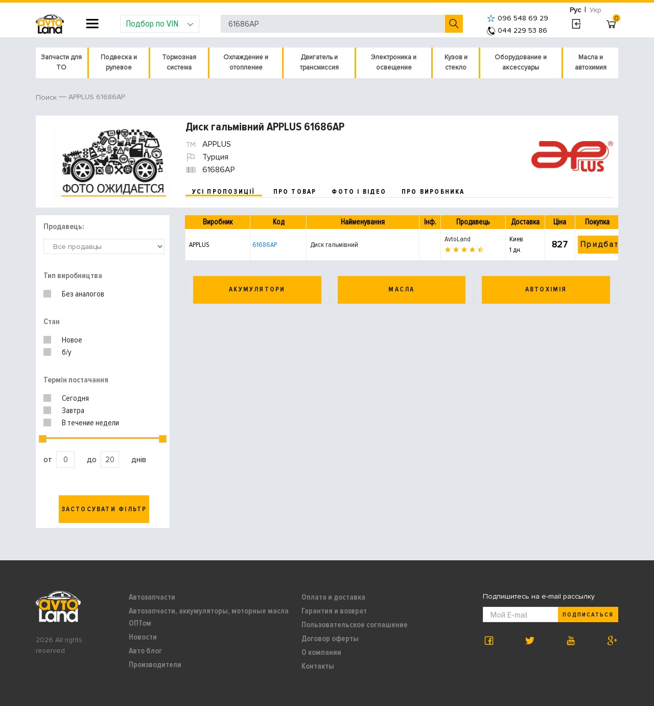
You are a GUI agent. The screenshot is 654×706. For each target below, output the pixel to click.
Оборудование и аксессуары (521, 62)
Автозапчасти (152, 597)
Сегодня (75, 398)
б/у (67, 352)
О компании (321, 652)
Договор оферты (330, 638)
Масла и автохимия (590, 62)
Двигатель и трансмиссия (319, 62)
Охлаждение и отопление (245, 62)
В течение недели (90, 423)
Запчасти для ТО (61, 62)
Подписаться (588, 615)
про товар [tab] (295, 192)
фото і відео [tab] (359, 192)
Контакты (317, 666)
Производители (155, 664)
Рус (575, 10)
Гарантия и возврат (334, 611)
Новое (72, 340)
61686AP (264, 244)
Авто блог (145, 650)
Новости (143, 637)
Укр (595, 10)
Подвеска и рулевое (119, 62)
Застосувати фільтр (104, 509)
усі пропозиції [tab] (223, 192)
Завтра (73, 410)
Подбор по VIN (160, 23)
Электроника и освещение (393, 62)
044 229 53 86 (517, 30)
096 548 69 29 (517, 18)
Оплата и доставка (333, 597)
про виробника (433, 192)
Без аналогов (83, 294)
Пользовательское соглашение (354, 624)
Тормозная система (179, 62)
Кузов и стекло (456, 62)
